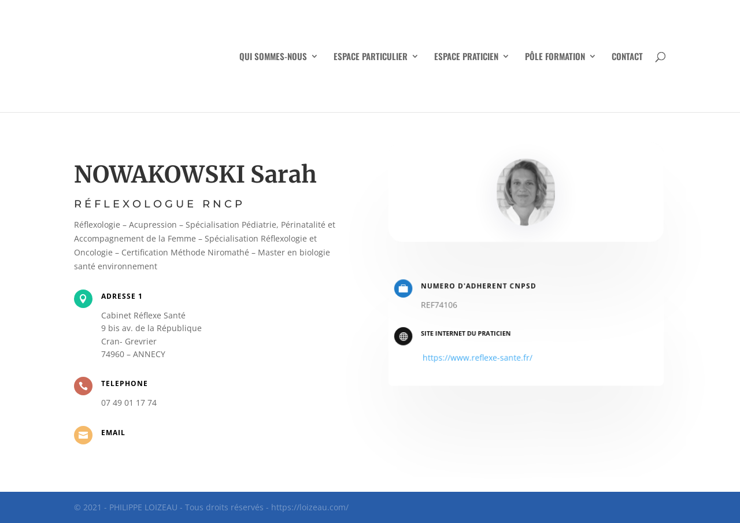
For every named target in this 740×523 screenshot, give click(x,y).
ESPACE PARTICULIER (371, 57)
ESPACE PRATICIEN (466, 57)
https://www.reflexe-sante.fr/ (480, 356)
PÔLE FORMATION (555, 57)
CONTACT (627, 57)
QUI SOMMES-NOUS (273, 57)
